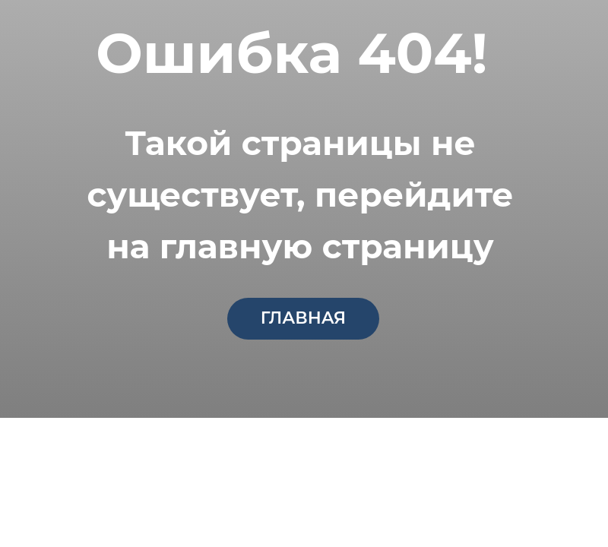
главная (303, 318)
